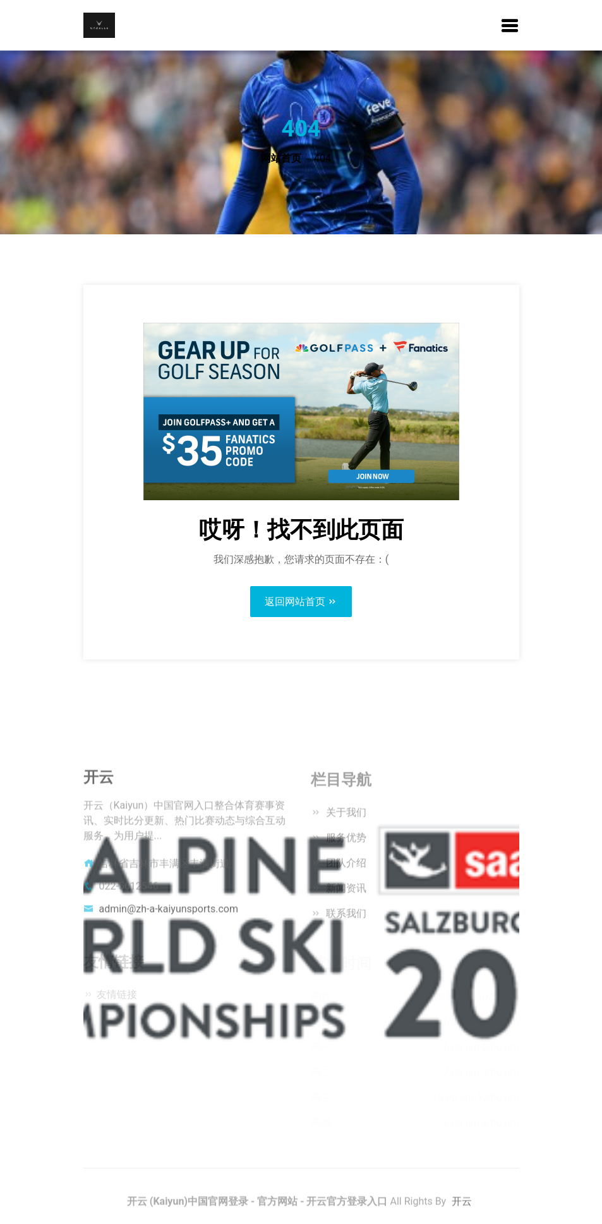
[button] (509, 26)
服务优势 (345, 842)
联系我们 (345, 917)
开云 (462, 1206)
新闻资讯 (345, 892)
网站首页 (281, 158)
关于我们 (345, 816)
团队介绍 (345, 867)
